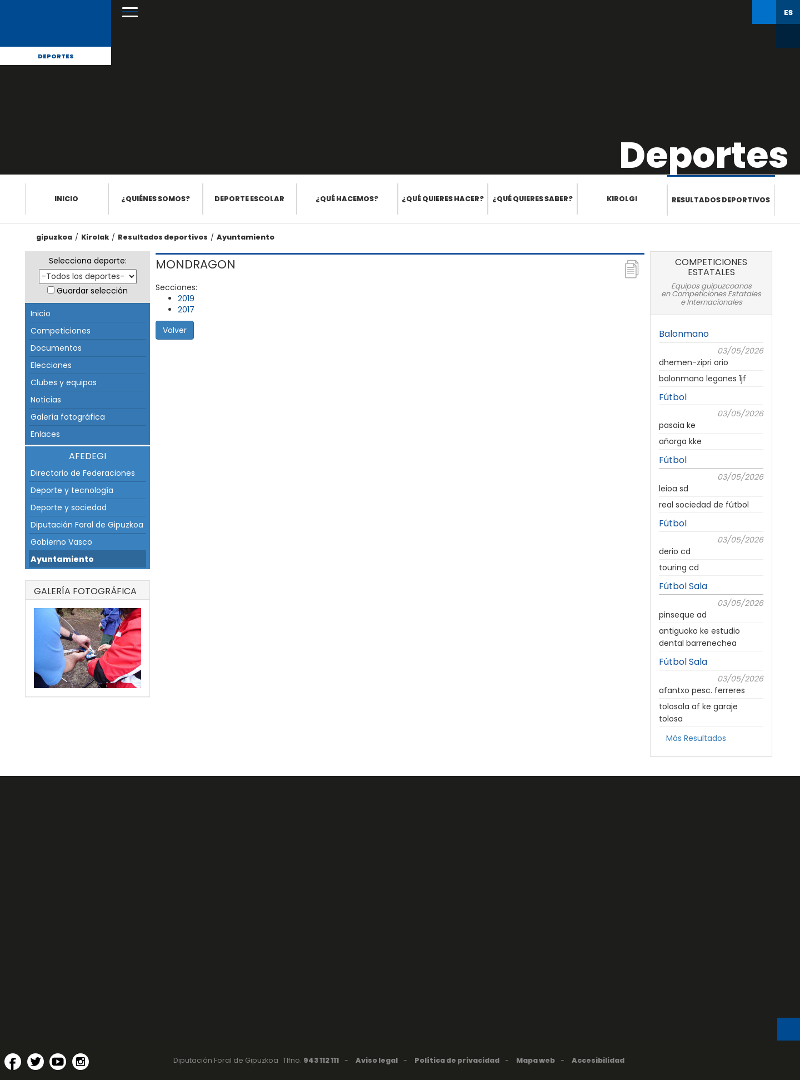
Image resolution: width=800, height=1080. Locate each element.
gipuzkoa (54, 237)
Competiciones (61, 330)
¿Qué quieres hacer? (443, 198)
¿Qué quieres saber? (532, 198)
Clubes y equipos (64, 382)
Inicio (66, 198)
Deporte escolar (249, 198)
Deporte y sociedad (69, 507)
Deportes (56, 56)
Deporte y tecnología (72, 490)
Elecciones (51, 365)
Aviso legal (377, 1060)
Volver (175, 330)
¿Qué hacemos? (347, 198)
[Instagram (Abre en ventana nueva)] (80, 1061)
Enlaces (45, 434)
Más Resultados (696, 738)
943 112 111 (321, 1060)
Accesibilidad (598, 1060)
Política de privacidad (456, 1060)
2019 (186, 298)
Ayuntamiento (245, 237)
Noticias (46, 399)
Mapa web (535, 1060)
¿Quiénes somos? (155, 198)
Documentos (56, 348)
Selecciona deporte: (88, 260)
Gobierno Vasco (61, 542)
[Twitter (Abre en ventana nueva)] (35, 1061)
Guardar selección (92, 290)
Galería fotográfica (68, 416)
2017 (186, 309)
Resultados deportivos (721, 200)
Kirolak (95, 237)
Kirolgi (622, 198)
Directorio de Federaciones (83, 473)
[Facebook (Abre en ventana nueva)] (12, 1061)
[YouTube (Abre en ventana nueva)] (57, 1061)
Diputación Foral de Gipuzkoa (87, 524)
